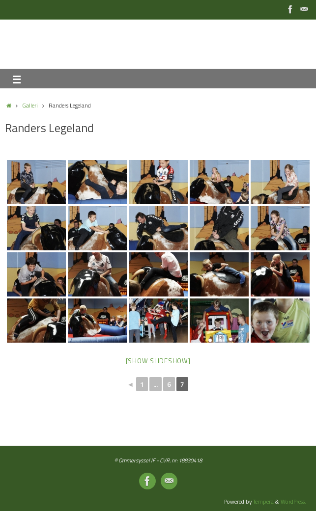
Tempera (263, 501)
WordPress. (293, 501)
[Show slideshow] (158, 361)
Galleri (30, 105)
